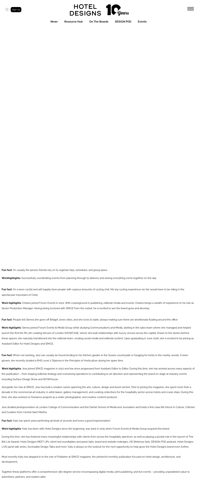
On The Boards (98, 21)
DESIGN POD (123, 21)
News (54, 21)
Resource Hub (73, 21)
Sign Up (16, 9)
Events (142, 21)
